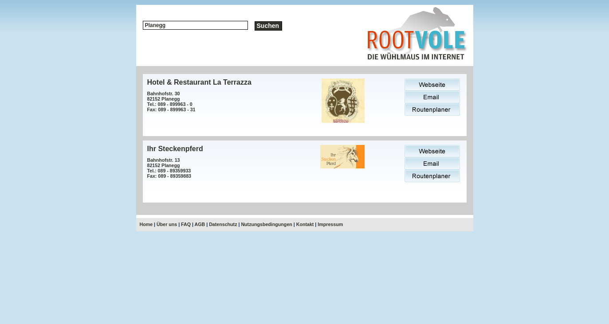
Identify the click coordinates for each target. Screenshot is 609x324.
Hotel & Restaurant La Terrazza (199, 82)
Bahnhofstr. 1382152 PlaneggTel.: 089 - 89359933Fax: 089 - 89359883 (169, 168)
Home (146, 224)
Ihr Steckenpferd (175, 148)
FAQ (186, 224)
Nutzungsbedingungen (266, 224)
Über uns (167, 224)
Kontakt (305, 224)
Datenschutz (223, 224)
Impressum (330, 224)
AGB (200, 224)
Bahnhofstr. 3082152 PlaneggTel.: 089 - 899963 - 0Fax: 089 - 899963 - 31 (171, 101)
